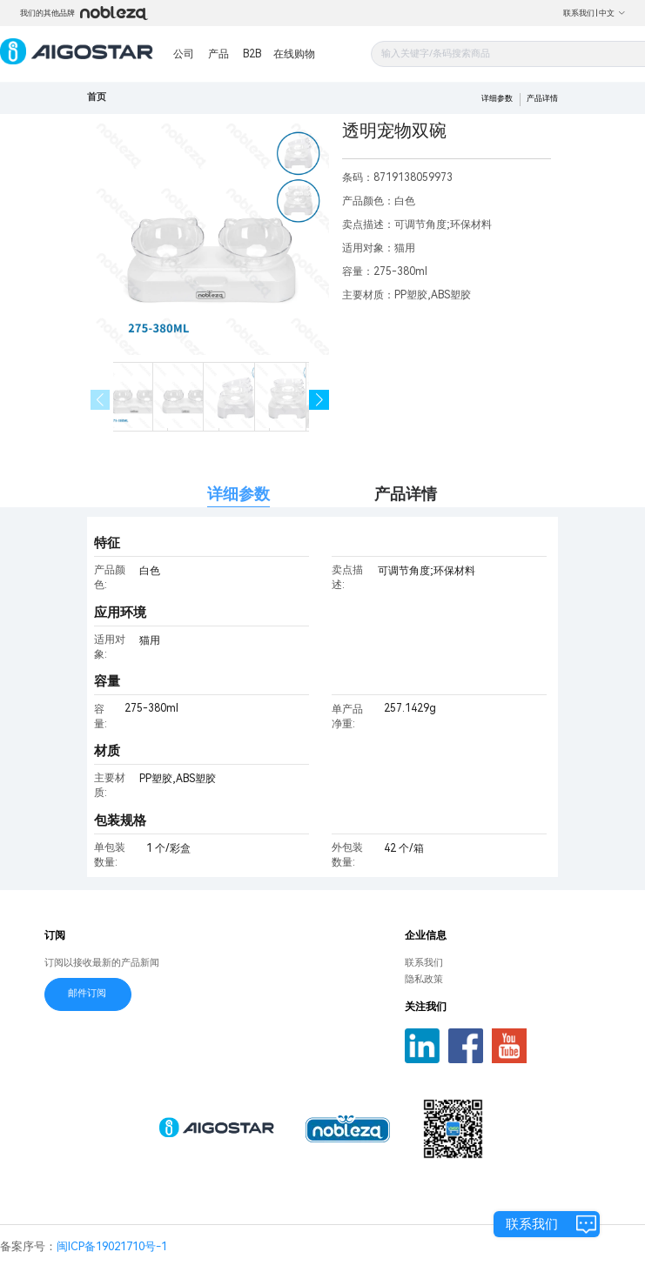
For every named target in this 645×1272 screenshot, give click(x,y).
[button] (319, 400)
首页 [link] (96, 97)
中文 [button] (612, 13)
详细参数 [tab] (238, 494)
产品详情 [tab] (405, 494)
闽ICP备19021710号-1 (112, 1246)
